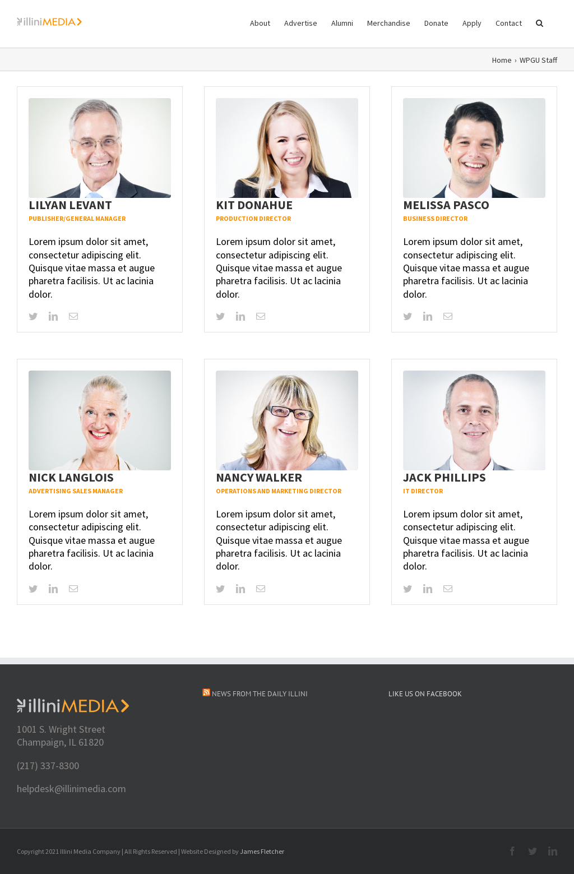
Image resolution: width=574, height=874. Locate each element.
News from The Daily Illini (260, 694)
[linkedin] (53, 316)
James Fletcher (262, 851)
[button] (539, 22)
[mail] (73, 316)
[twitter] (33, 316)
